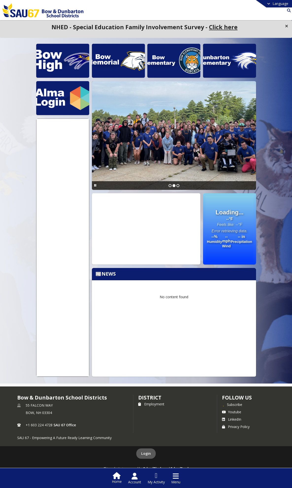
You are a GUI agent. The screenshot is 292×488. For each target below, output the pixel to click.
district (149, 397)
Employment (151, 404)
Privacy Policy (236, 426)
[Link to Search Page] (288, 10)
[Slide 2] (173, 185)
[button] (286, 26)
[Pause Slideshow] (95, 185)
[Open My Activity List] (156, 478)
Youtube (231, 412)
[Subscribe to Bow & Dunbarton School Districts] (232, 404)
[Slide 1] (170, 185)
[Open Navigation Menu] (175, 478)
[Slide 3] (177, 185)
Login (146, 453)
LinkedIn (231, 419)
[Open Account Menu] (134, 478)
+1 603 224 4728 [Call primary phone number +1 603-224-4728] (39, 425)
